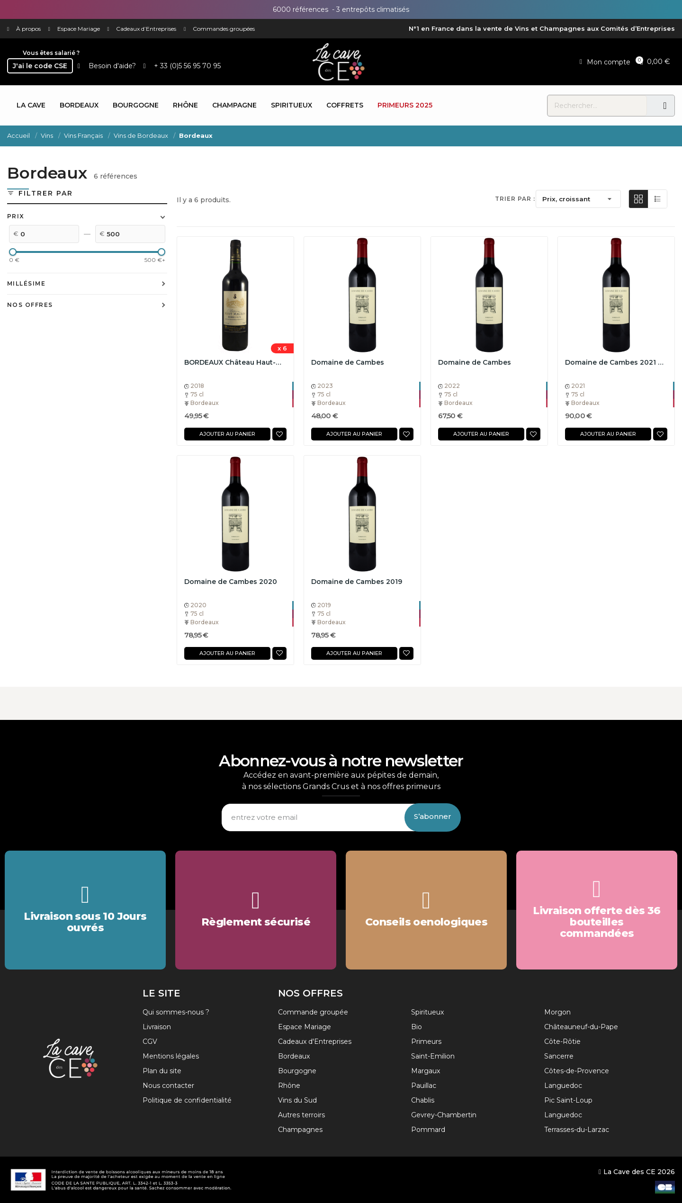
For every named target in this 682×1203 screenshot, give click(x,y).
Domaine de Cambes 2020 (230, 581)
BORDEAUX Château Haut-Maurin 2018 (235, 362)
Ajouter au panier (227, 434)
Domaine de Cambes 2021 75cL (616, 362)
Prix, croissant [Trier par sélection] (578, 199)
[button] (655, 61)
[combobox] (597, 105)
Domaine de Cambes (347, 362)
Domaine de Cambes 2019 (356, 581)
